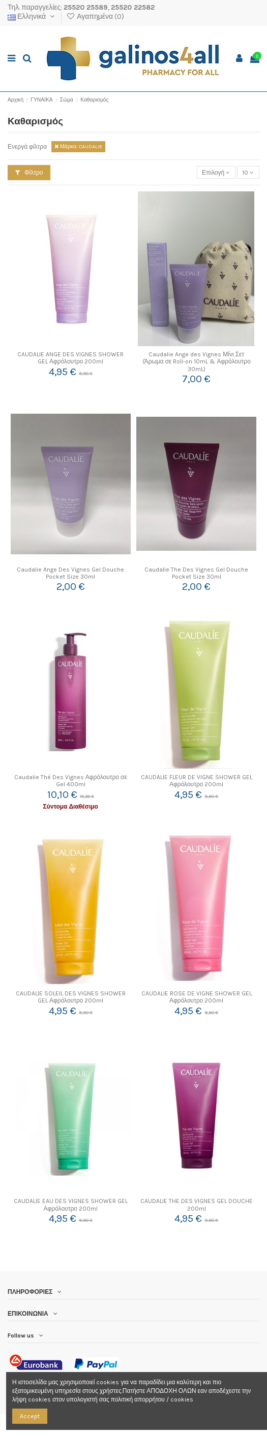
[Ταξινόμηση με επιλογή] (216, 172)
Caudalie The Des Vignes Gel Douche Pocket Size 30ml (196, 573)
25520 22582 (133, 7)
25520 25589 (86, 7)
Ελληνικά (32, 16)
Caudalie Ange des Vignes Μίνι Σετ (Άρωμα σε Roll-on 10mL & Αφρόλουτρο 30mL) (196, 362)
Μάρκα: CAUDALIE (78, 146)
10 (248, 172)
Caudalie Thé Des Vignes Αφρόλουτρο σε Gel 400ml (70, 781)
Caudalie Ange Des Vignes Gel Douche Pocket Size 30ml (70, 573)
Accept (30, 1416)
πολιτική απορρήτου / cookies (152, 1399)
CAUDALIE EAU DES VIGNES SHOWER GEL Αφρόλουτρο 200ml (71, 1204)
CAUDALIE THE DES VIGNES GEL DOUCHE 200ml (196, 1204)
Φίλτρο (29, 172)
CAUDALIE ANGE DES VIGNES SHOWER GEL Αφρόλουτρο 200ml (70, 358)
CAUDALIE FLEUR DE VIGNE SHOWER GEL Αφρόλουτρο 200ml (196, 781)
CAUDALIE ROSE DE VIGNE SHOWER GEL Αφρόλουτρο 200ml (196, 997)
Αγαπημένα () (95, 16)
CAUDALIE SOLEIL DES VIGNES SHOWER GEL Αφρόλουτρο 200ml (71, 997)
